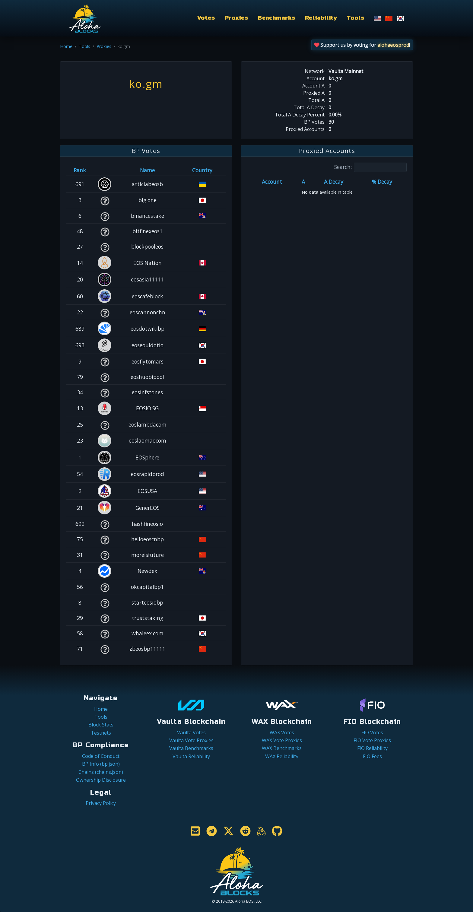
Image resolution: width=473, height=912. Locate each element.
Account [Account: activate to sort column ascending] (272, 181)
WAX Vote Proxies (282, 740)
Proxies (236, 18)
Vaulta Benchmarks (191, 748)
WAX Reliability (281, 756)
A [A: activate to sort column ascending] (303, 181)
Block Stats (100, 724)
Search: (370, 167)
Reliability (321, 18)
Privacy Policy (101, 803)
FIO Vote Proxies (372, 740)
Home (66, 46)
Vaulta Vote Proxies (191, 740)
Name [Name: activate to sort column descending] (147, 170)
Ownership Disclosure (101, 780)
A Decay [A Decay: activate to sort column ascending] (333, 181)
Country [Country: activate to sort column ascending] (202, 170)
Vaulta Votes (191, 732)
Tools (355, 18)
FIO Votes (372, 732)
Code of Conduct (100, 756)
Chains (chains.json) (100, 772)
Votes (206, 18)
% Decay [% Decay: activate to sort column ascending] (382, 181)
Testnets (101, 732)
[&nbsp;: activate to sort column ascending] (105, 170)
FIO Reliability (372, 748)
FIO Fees (372, 756)
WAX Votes (282, 732)
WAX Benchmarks (282, 748)
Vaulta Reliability (191, 756)
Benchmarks (276, 18)
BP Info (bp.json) (101, 764)
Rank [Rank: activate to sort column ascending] (80, 170)
